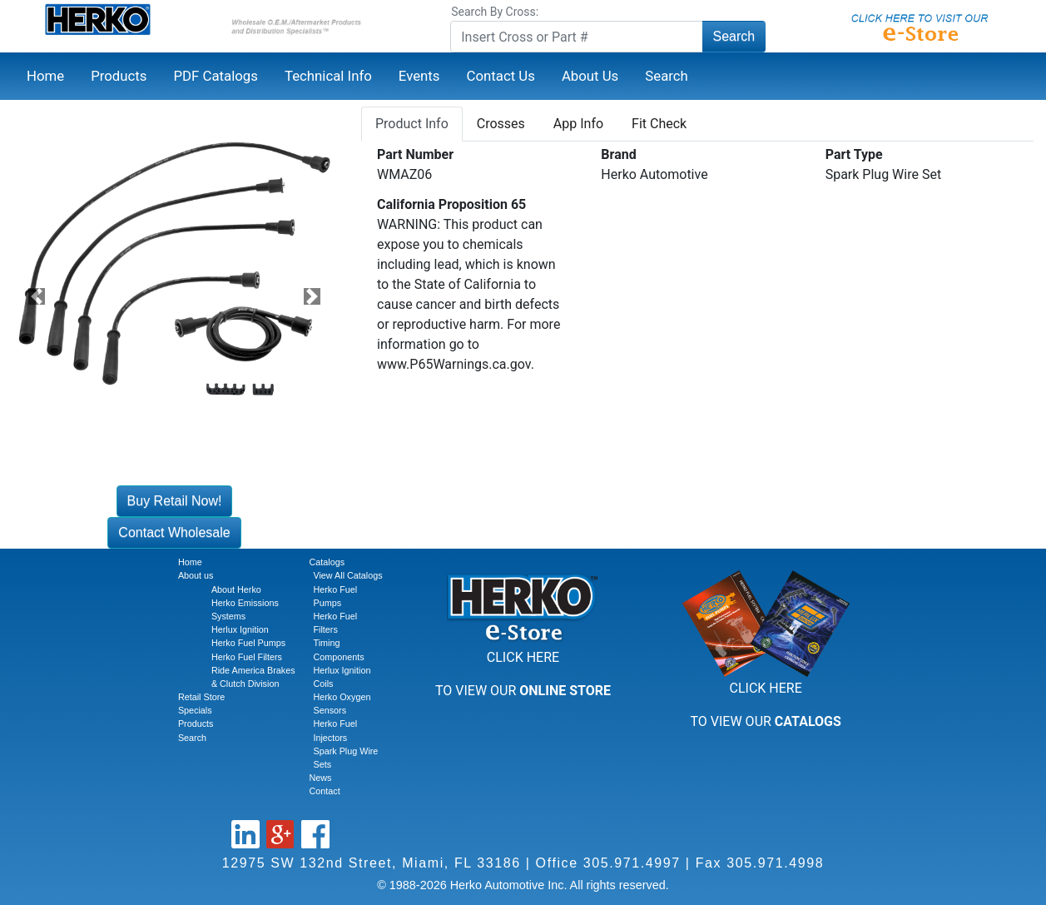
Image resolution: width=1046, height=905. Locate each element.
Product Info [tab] (412, 124)
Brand (618, 154)
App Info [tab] (578, 124)
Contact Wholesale (174, 532)
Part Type (854, 154)
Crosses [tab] (501, 124)
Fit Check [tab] (659, 124)
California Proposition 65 (451, 204)
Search (734, 36)
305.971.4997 (632, 863)
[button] (36, 296)
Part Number (415, 154)
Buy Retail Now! (174, 501)
